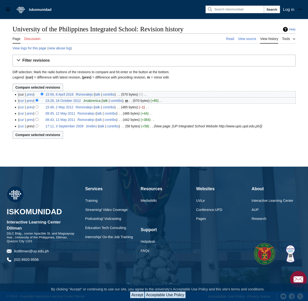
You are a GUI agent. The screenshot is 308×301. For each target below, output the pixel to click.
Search (272, 9)
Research (259, 219)
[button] (154, 60)
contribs (109, 94)
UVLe (200, 201)
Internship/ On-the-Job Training (109, 237)
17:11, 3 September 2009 (64, 126)
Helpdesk (148, 241)
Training (91, 201)
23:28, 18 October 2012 (63, 101)
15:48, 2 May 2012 (59, 107)
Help (292, 29)
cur (21, 101)
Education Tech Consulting (105, 228)
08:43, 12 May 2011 (60, 120)
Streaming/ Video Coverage (106, 210)
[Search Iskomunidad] (234, 9)
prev (30, 94)
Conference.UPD (209, 210)
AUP (255, 210)
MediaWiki (149, 201)
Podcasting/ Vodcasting (103, 219)
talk (97, 94)
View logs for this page (29, 48)
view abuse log (59, 48)
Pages (201, 219)
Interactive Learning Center (273, 201)
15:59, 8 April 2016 (59, 94)
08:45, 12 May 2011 (60, 113)
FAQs (145, 251)
